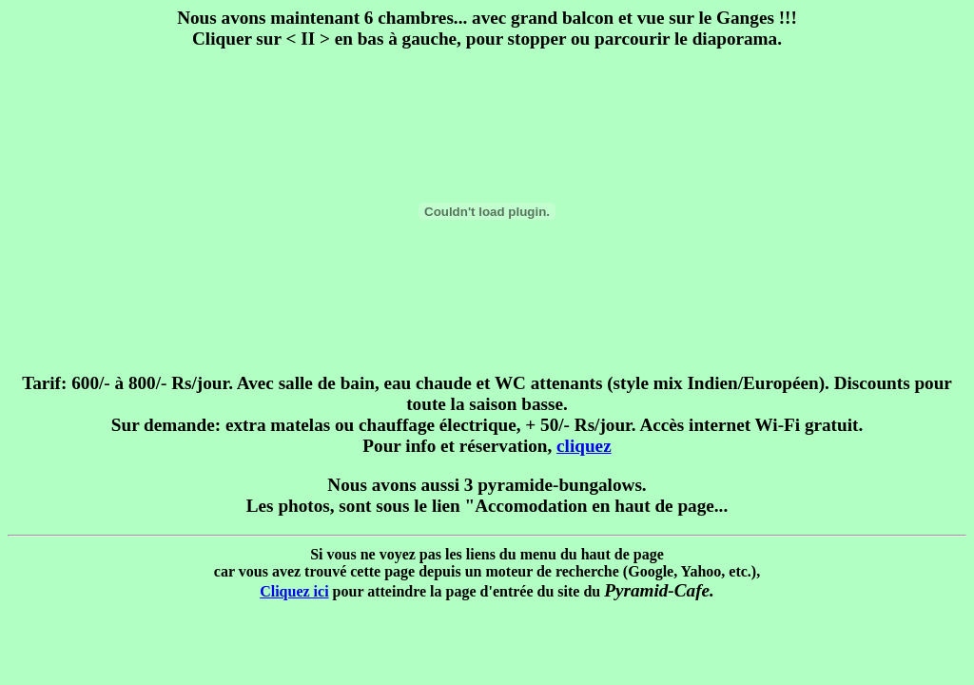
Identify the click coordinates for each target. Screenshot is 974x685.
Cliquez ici (294, 591)
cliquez (584, 446)
